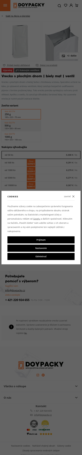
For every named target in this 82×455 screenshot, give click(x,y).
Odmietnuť (41, 256)
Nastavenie (41, 248)
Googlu (36, 218)
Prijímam (41, 239)
